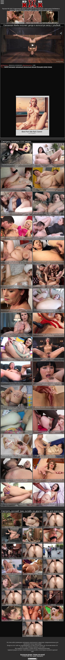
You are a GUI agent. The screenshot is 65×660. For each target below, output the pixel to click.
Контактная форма (26, 654)
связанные (19, 67)
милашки (12, 67)
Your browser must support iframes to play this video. (32, 45)
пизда (50, 67)
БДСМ (6, 67)
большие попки (42, 67)
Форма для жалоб (39, 654)
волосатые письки (30, 67)
